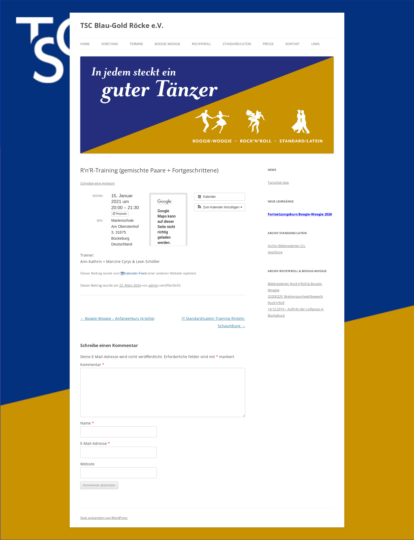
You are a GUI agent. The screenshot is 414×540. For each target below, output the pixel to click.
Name (87, 423)
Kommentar (92, 364)
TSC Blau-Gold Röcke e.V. (121, 25)
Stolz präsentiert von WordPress (104, 517)
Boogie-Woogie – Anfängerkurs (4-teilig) (117, 318)
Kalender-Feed (134, 273)
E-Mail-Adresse (95, 443)
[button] (219, 207)
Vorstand (109, 44)
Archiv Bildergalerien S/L (286, 245)
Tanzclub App (278, 182)
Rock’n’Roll (201, 44)
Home (85, 44)
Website (87, 463)
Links (315, 44)
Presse (268, 44)
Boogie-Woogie (167, 44)
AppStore (275, 252)
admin (153, 285)
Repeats (120, 213)
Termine (136, 44)
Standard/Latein (237, 44)
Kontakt (292, 44)
